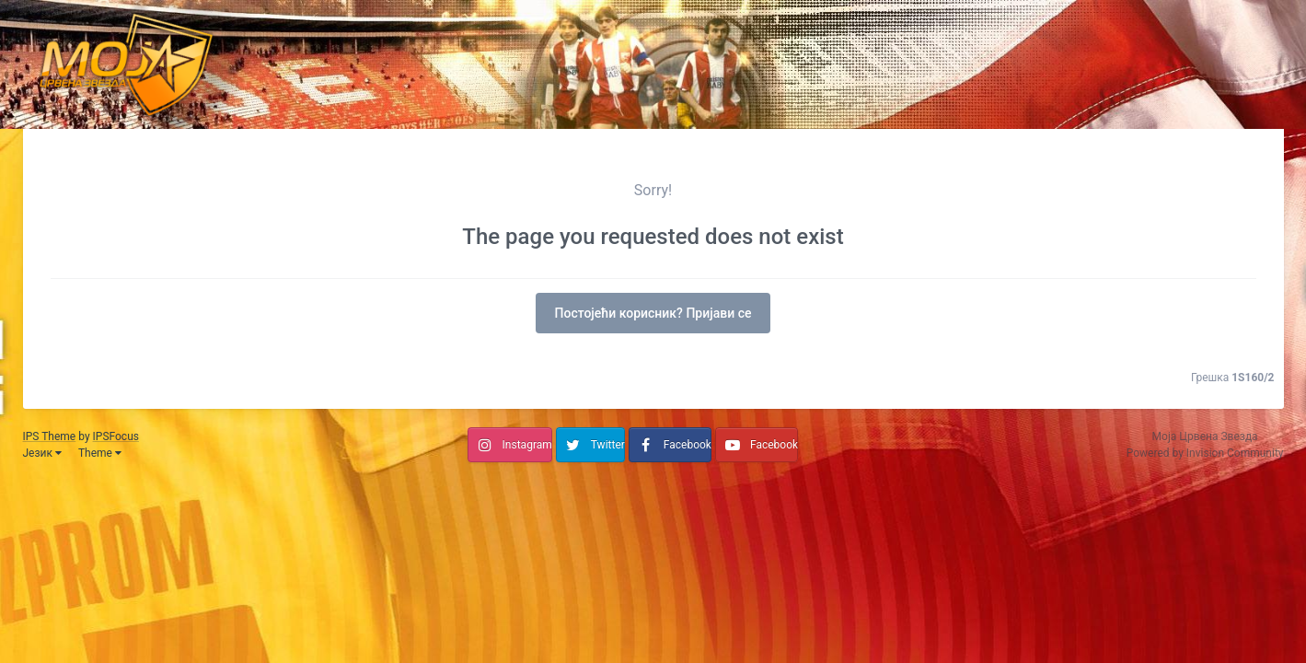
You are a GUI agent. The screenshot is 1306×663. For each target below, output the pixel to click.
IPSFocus (116, 436)
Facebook (687, 444)
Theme (99, 453)
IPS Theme (49, 436)
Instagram (527, 444)
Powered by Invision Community (1205, 453)
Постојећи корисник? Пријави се (653, 313)
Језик (42, 453)
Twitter (608, 444)
